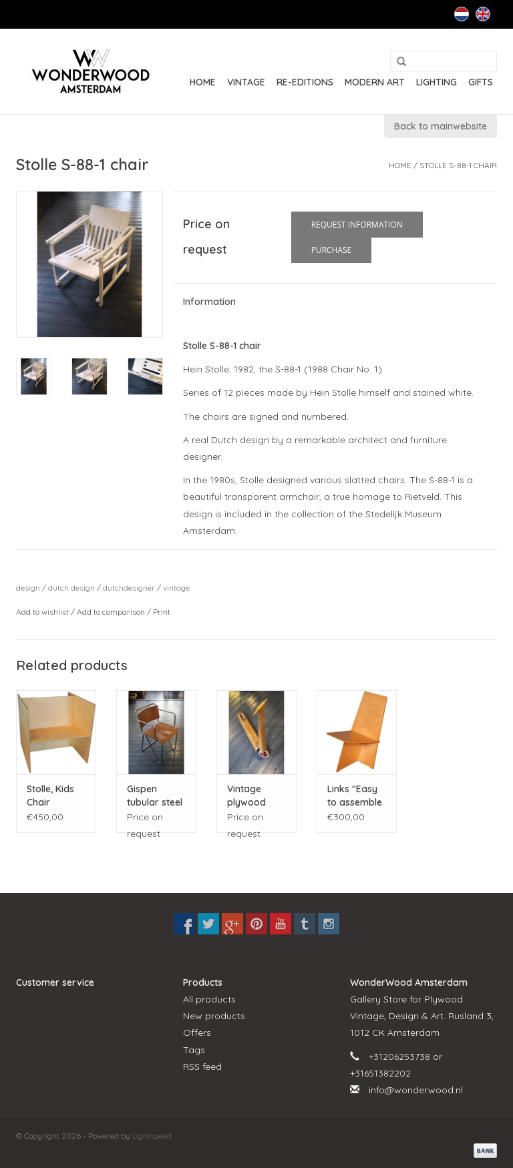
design (28, 588)
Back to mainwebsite (440, 126)
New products (214, 1016)
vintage (176, 588)
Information (209, 302)
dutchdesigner (129, 588)
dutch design (71, 588)
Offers (197, 1033)
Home (203, 82)
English (483, 14)
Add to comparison (112, 612)
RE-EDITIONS (305, 82)
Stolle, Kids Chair (50, 795)
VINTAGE (246, 82)
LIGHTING (436, 82)
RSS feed (202, 1067)
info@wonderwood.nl (416, 1090)
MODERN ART (375, 82)
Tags (194, 1050)
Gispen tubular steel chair (154, 796)
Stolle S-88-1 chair (458, 165)
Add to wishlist (43, 612)
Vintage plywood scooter (246, 796)
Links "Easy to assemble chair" (354, 796)
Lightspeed (152, 1136)
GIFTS (480, 82)
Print (161, 612)
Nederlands (461, 14)
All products (209, 999)
